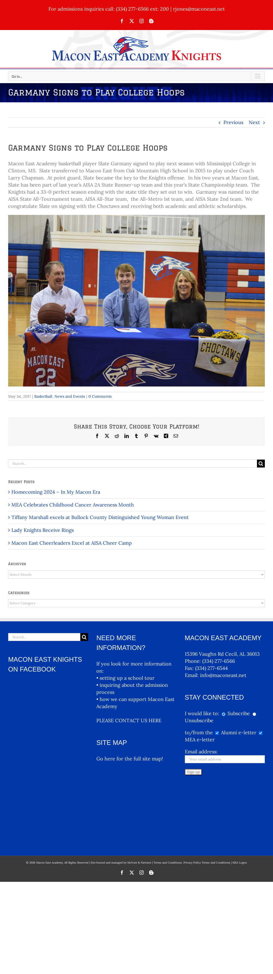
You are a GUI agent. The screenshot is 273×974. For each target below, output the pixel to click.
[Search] (261, 463)
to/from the (199, 732)
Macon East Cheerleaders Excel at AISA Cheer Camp (71, 543)
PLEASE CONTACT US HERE (128, 720)
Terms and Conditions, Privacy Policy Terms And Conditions (192, 798)
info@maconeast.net (223, 675)
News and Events (69, 396)
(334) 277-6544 (211, 668)
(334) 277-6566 (218, 661)
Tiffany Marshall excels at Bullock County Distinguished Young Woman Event (100, 517)
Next (254, 122)
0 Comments (100, 396)
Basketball (43, 396)
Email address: (201, 751)
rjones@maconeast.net (199, 9)
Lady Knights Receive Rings (42, 530)
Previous (233, 122)
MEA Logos (239, 798)
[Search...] (132, 463)
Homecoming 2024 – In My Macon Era (55, 492)
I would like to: (202, 713)
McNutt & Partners (139, 798)
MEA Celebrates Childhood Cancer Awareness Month (72, 505)
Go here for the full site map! (129, 759)
